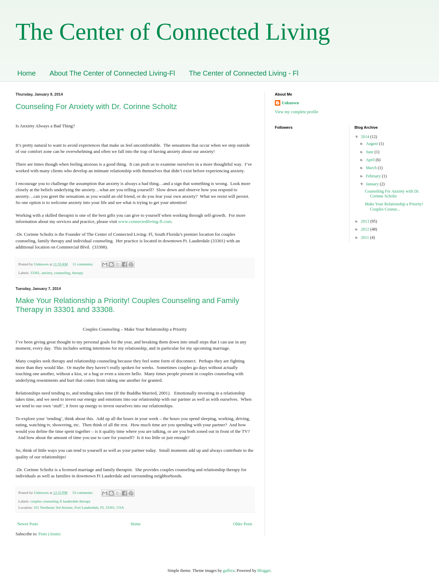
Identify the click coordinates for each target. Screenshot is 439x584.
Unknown (290, 102)
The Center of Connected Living (173, 31)
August (372, 143)
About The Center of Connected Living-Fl (112, 73)
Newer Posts (27, 524)
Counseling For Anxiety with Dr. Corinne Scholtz (96, 106)
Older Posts (242, 524)
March (371, 167)
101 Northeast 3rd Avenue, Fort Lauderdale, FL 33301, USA (79, 507)
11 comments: (83, 264)
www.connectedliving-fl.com (144, 221)
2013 (365, 221)
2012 (365, 229)
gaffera (229, 570)
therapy (77, 273)
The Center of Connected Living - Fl (244, 73)
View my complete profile (296, 111)
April (370, 159)
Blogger (264, 570)
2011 (365, 237)
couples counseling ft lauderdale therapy (60, 501)
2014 (365, 136)
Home (26, 73)
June (370, 151)
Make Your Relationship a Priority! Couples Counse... (394, 206)
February (374, 176)
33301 (34, 273)
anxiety (46, 273)
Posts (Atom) (49, 534)
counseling (62, 273)
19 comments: (83, 492)
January (373, 184)
